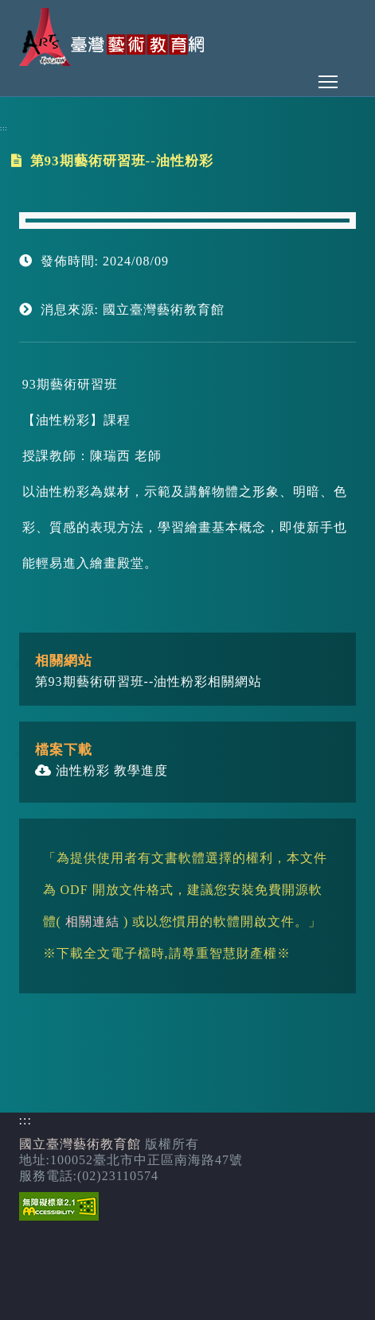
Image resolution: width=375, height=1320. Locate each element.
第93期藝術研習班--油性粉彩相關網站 (149, 681)
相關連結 (92, 921)
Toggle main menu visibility (328, 77)
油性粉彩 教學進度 (101, 770)
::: (4, 128)
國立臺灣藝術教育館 (80, 1144)
